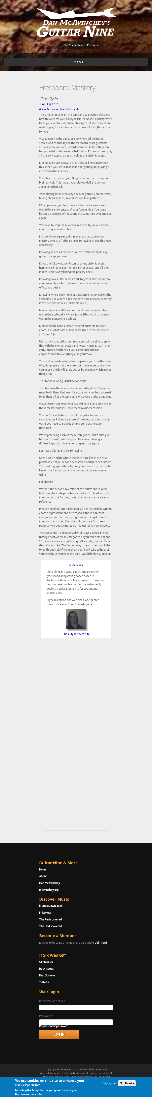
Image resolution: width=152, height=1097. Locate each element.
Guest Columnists (69, 109)
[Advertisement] (76, 673)
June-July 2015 (48, 104)
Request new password (53, 1026)
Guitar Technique (48, 109)
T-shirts (44, 982)
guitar (89, 604)
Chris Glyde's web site (76, 634)
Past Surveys (47, 975)
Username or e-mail (52, 1001)
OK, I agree (109, 1085)
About (43, 876)
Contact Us (46, 961)
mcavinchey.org (48, 889)
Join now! (101, 942)
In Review (45, 912)
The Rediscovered (50, 919)
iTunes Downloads (50, 905)
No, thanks (127, 1085)
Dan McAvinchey (49, 883)
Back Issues (46, 968)
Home (42, 869)
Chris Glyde (76, 564)
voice (60, 604)
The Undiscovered (50, 926)
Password (46, 1015)
